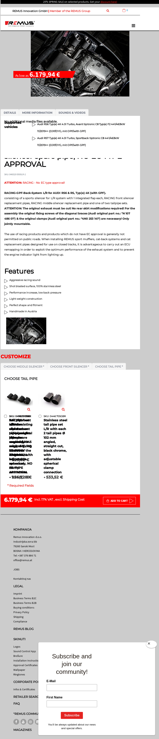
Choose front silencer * (69, 366)
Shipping (18, 617)
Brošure (18, 656)
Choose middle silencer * (24, 366)
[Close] (151, 645)
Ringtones (19, 674)
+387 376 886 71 (27, 555)
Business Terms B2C (24, 598)
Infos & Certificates (24, 689)
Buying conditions (23, 607)
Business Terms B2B (24, 603)
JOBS (16, 569)
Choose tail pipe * (109, 366)
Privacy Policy (21, 612)
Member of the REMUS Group (70, 11)
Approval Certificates (25, 665)
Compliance (20, 621)
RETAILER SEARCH (27, 697)
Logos (16, 646)
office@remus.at (22, 560)
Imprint (17, 593)
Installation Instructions (27, 660)
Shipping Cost (74, 499)
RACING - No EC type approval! (34, 182)
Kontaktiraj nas (22, 578)
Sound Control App (24, 651)
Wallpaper (19, 670)
